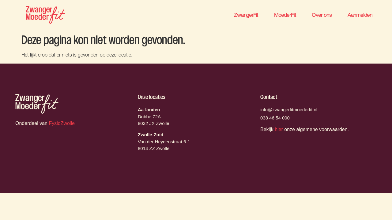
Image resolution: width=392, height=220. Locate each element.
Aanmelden (360, 15)
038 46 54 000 (275, 117)
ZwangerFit (246, 15)
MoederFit (285, 15)
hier (279, 129)
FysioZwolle (61, 123)
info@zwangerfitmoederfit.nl (288, 109)
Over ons (321, 15)
